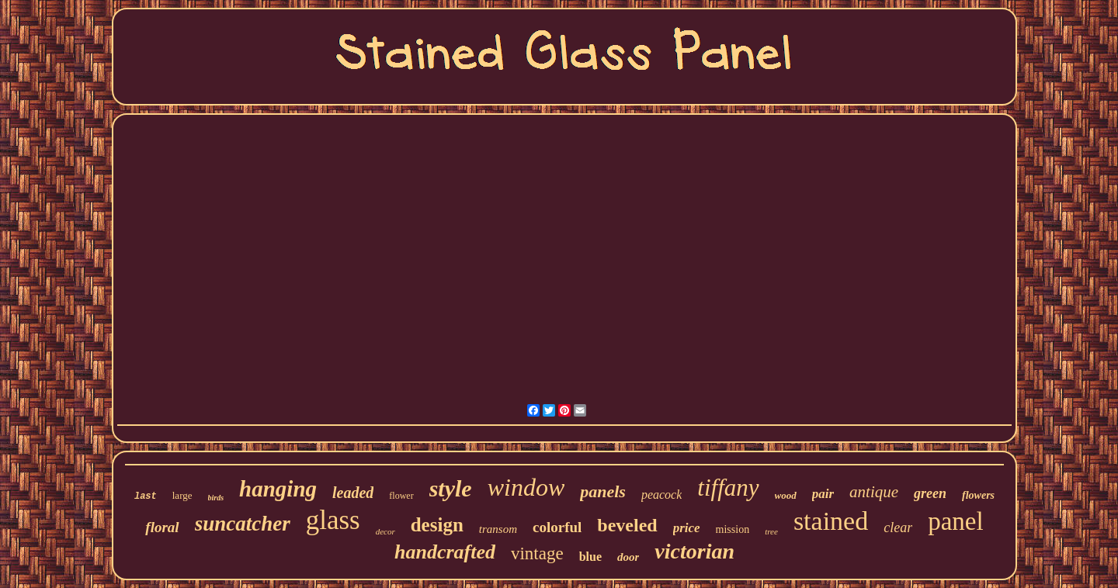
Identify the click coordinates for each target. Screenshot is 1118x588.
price (686, 528)
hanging (278, 488)
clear (898, 527)
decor (385, 531)
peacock (661, 494)
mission (733, 529)
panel (955, 521)
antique (873, 492)
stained (830, 521)
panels (603, 491)
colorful (557, 527)
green (930, 493)
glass (333, 520)
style (450, 488)
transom (498, 529)
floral (162, 527)
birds (216, 497)
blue (590, 556)
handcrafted (444, 552)
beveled (627, 525)
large (182, 495)
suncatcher (242, 523)
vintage (537, 553)
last (145, 496)
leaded (352, 492)
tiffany (728, 487)
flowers (978, 495)
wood (786, 495)
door (628, 557)
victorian (694, 551)
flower (401, 495)
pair (823, 493)
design (437, 524)
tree (771, 531)
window (526, 487)
